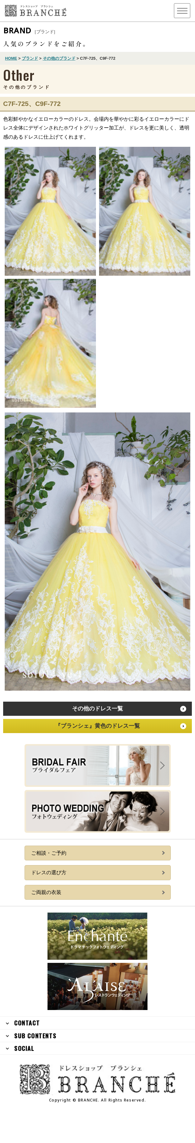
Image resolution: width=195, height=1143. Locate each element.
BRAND (29, 30)
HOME (11, 58)
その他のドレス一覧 (97, 708)
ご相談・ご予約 (48, 853)
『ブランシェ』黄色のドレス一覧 (97, 726)
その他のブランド (59, 58)
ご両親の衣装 (46, 892)
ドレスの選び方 (48, 872)
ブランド (30, 58)
